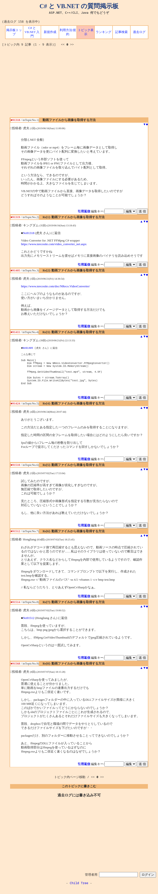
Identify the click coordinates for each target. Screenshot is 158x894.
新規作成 (50, 32)
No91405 (28, 348)
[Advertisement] (80, 83)
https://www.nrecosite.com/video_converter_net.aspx (53, 244)
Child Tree (79, 889)
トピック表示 (86, 32)
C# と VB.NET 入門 (32, 32)
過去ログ (139, 32)
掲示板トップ (14, 32)
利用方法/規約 (68, 32)
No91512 (28, 623)
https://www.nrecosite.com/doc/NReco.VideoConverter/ (55, 286)
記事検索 (121, 32)
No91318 (28, 233)
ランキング (103, 32)
